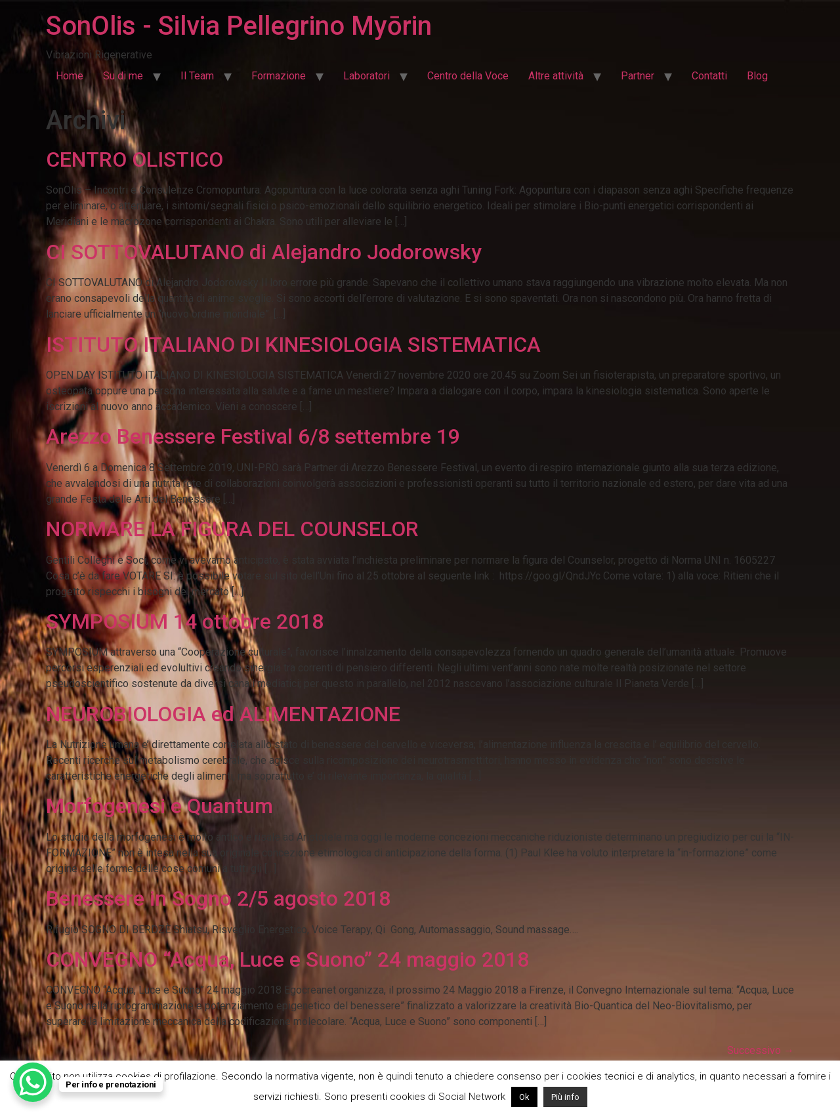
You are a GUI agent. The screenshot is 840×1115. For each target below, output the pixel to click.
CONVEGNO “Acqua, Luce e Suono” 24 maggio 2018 (287, 959)
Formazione (278, 76)
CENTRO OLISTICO (134, 159)
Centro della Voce (468, 76)
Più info (565, 1097)
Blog (757, 76)
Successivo (760, 1050)
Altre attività (555, 76)
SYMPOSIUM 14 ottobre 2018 (185, 621)
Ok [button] (524, 1097)
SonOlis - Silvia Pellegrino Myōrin (239, 26)
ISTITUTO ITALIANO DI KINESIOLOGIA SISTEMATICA (293, 344)
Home (69, 76)
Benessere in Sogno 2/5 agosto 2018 (218, 898)
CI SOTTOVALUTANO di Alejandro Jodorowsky (264, 252)
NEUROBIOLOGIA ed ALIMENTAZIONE (223, 714)
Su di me (123, 76)
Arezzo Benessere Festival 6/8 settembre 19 (253, 436)
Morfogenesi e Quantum (159, 805)
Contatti (709, 76)
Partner (637, 76)
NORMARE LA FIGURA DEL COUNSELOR (232, 528)
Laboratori (366, 76)
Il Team (197, 76)
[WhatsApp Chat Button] (32, 1082)
